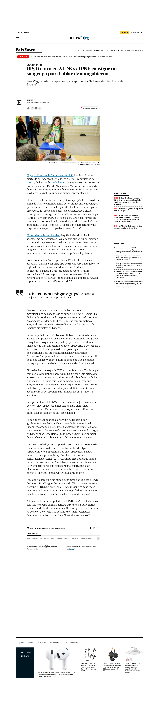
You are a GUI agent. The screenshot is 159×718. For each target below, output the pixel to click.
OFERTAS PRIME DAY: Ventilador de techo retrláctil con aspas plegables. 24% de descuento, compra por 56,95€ (132, 668)
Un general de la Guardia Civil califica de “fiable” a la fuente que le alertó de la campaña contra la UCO (129, 257)
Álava (107, 50)
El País (30, 100)
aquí (72, 549)
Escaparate (20, 643)
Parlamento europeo (62, 539)
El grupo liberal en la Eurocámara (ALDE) (50, 175)
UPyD (30, 182)
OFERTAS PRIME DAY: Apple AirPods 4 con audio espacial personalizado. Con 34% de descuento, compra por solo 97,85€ (56, 675)
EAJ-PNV (50, 539)
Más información (33, 549)
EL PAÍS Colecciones (70, 643)
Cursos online (41, 643)
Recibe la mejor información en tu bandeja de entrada (47, 528)
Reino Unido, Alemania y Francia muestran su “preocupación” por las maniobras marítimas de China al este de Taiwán (128, 218)
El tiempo (128, 50)
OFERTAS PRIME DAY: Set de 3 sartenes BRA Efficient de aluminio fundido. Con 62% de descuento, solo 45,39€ (112, 667)
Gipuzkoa (120, 50)
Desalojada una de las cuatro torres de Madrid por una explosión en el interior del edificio (129, 265)
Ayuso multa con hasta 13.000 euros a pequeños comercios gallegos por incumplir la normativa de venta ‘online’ (129, 250)
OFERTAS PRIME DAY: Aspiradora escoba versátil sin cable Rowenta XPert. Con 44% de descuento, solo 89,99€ (89, 667)
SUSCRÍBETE (124, 32)
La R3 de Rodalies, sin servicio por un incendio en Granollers (128, 227)
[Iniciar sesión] (136, 32)
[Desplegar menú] (17, 38)
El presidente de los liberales (43, 235)
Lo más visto (119, 243)
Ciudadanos (57, 182)
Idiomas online (54, 643)
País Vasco (25, 50)
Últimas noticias (137, 50)
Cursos (30, 643)
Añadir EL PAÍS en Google (90, 108)
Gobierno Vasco (99, 50)
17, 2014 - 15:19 (43, 102)
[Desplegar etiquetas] (98, 538)
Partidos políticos (85, 539)
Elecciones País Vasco (85, 50)
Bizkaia (113, 50)
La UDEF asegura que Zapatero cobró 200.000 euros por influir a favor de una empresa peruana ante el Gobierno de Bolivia (71, 57)
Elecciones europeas (39, 539)
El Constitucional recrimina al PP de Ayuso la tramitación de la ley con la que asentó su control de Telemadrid (128, 201)
